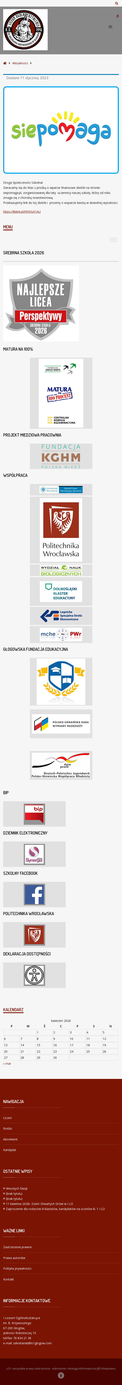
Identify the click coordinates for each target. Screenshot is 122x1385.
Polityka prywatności (17, 1268)
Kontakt (8, 1279)
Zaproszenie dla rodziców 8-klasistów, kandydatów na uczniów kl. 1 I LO (55, 1209)
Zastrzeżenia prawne (17, 1247)
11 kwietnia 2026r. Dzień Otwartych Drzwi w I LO (39, 1204)
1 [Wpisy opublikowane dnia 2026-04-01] (38, 1032)
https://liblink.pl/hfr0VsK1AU (22, 212)
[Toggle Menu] (113, 240)
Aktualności (20, 63)
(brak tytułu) (14, 1194)
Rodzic (7, 1128)
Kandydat (9, 1150)
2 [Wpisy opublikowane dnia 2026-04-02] (54, 1032)
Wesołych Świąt (17, 1188)
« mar (7, 1064)
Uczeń (7, 1118)
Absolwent (10, 1139)
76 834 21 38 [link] (22, 1338)
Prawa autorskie (14, 1258)
